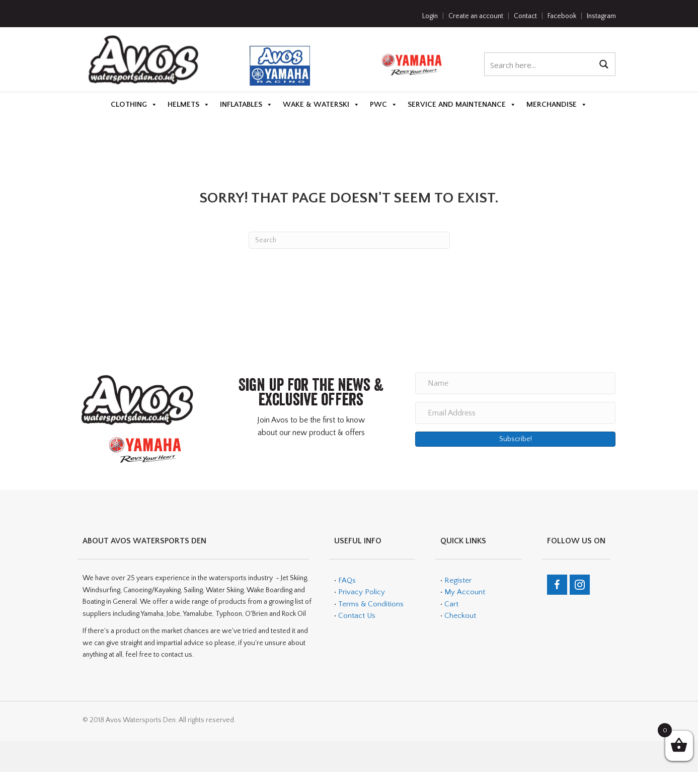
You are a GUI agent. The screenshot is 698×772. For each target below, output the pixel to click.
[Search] (349, 240)
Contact (525, 16)
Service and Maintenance (462, 105)
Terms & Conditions (370, 604)
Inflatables (246, 105)
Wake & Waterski (321, 105)
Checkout (460, 615)
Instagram (601, 16)
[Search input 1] (539, 64)
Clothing (134, 105)
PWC (384, 105)
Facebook (562, 16)
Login (430, 16)
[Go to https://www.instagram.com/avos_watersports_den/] (580, 585)
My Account (464, 592)
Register (458, 580)
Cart (451, 604)
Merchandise (556, 105)
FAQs (347, 580)
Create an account (475, 16)
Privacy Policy (361, 592)
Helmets (189, 105)
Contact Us (356, 615)
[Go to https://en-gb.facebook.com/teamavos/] (557, 585)
